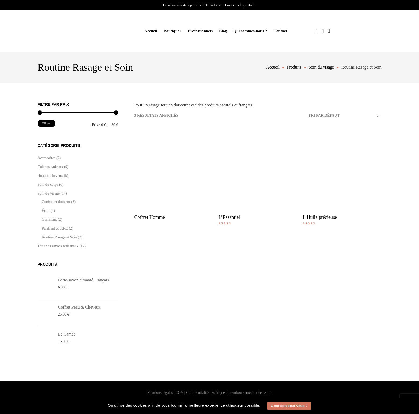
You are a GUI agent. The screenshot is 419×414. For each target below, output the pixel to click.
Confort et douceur (56, 202)
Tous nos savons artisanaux (58, 246)
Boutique (171, 31)
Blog (223, 31)
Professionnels (200, 31)
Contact (280, 31)
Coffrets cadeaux (50, 167)
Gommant (49, 219)
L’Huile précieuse (320, 217)
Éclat (46, 211)
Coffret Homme (149, 217)
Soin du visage (49, 193)
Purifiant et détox (55, 228)
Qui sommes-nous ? (250, 31)
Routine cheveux (50, 176)
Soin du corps (48, 185)
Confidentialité (197, 393)
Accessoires (47, 158)
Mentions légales (160, 393)
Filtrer (46, 123)
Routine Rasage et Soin (59, 237)
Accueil (150, 31)
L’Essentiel (229, 217)
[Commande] (345, 116)
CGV (179, 393)
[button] (262, 406)
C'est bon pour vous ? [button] (289, 406)
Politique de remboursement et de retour (241, 393)
